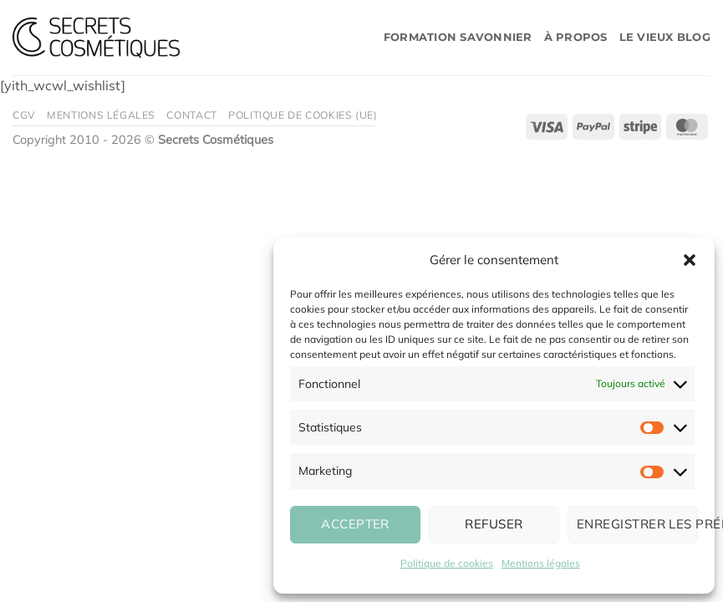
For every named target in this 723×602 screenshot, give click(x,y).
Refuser (493, 524)
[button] (689, 260)
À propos (576, 37)
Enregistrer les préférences (637, 524)
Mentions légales (541, 563)
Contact (191, 115)
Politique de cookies (446, 563)
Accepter (355, 524)
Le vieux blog (664, 37)
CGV (24, 115)
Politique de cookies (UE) (302, 115)
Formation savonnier (458, 37)
